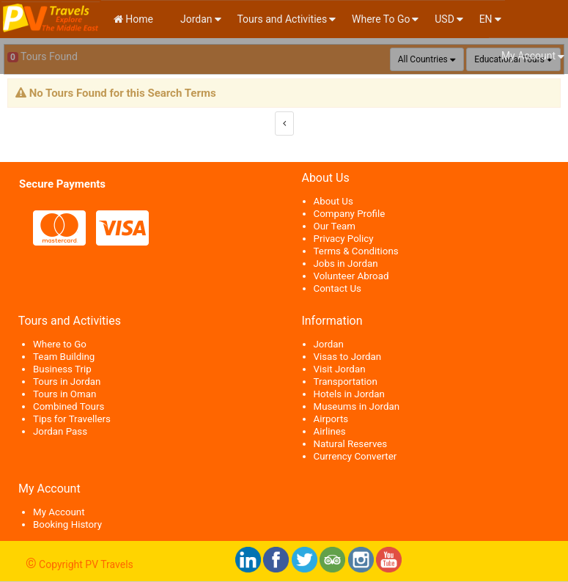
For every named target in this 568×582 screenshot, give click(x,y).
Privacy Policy (344, 238)
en (486, 19)
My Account (528, 56)
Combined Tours (68, 406)
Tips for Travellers (72, 418)
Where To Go (381, 19)
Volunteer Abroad (351, 275)
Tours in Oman (64, 393)
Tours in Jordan (66, 381)
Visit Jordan (340, 369)
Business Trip (62, 369)
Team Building (64, 356)
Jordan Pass (60, 431)
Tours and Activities (282, 19)
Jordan (195, 19)
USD (444, 19)
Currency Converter (355, 456)
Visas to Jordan (348, 356)
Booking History (67, 524)
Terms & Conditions (356, 251)
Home (133, 19)
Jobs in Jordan (346, 263)
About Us (333, 201)
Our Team (334, 226)
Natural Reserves (351, 443)
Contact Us (337, 288)
